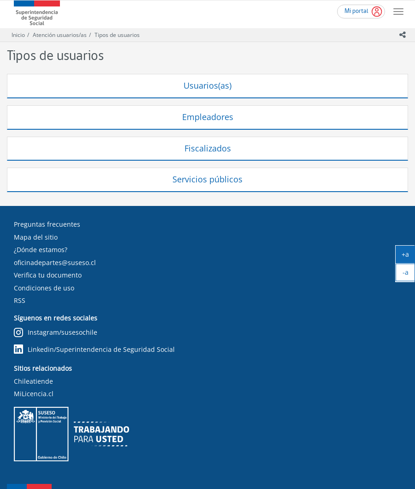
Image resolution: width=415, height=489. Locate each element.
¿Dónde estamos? (40, 249)
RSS (19, 300)
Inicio (18, 35)
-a (409, 274)
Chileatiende (33, 381)
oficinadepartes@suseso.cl (55, 262)
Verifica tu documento (48, 275)
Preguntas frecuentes (47, 224)
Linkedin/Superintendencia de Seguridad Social (94, 349)
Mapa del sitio (36, 237)
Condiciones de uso (44, 288)
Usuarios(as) (207, 85)
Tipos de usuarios (117, 35)
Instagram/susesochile (55, 332)
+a (408, 256)
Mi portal (356, 11)
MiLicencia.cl (33, 393)
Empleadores (207, 116)
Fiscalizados (207, 148)
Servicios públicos (207, 179)
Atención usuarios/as (60, 35)
